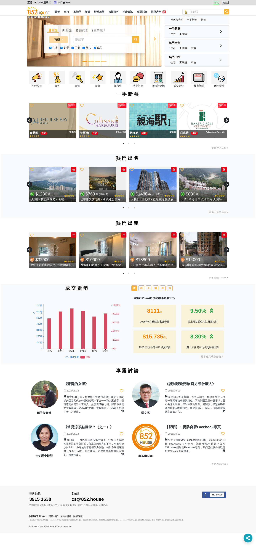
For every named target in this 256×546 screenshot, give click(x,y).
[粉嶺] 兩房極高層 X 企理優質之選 (152, 277)
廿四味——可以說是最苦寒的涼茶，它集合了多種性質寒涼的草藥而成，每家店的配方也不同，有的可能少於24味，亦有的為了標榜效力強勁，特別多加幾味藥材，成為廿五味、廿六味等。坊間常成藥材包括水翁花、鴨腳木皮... (94, 460)
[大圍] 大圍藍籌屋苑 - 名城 (47, 212)
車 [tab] (162, 300)
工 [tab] (148, 300)
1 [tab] (123, 156)
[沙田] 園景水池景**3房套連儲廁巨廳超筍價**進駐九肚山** (67, 277)
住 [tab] (134, 300)
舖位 (88, 60)
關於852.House (37, 529)
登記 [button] (225, 2)
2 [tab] (129, 156)
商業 (66, 60)
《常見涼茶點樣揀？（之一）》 (88, 440)
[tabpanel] (52, 133)
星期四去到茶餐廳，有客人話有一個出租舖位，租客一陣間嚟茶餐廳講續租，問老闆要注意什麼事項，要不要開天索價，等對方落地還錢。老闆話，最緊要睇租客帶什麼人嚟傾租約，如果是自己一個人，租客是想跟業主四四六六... (195, 417)
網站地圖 (66, 529)
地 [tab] (170, 300)
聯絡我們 (53, 529)
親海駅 (134, 145)
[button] (57, 12)
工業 (77, 60)
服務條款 (78, 529)
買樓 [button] (57, 52)
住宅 (55, 60)
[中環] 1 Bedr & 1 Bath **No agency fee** (106, 277)
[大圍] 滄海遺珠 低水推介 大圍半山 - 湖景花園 (209, 212)
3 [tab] (134, 156)
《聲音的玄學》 (76, 397)
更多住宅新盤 (219, 160)
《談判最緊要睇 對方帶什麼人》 (190, 397)
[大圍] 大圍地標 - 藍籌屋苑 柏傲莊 (152, 212)
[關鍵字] (102, 52)
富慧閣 (34, 145)
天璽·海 (85, 145)
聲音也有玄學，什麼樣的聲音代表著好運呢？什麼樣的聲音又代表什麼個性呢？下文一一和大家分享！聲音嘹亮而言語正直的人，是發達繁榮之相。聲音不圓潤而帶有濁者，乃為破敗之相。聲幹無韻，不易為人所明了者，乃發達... (94, 417)
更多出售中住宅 (218, 225)
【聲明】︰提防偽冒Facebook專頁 (193, 440)
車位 (100, 60)
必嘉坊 (184, 145)
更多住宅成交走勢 (212, 369)
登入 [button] (216, 2)
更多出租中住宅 (218, 290)
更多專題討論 (219, 476)
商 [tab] (141, 300)
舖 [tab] (155, 300)
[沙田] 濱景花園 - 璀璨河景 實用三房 (103, 212)
